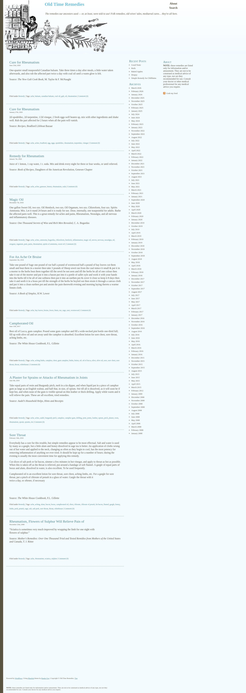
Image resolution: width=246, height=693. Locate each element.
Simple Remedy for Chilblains (143, 78)
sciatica (48, 559)
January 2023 (136, 127)
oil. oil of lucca (85, 360)
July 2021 (135, 180)
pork (16, 509)
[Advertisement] (65, 88)
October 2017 (136, 285)
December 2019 (137, 223)
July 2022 (135, 140)
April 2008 (135, 423)
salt (30, 509)
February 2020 (137, 216)
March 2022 (136, 154)
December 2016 (137, 318)
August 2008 (136, 410)
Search (173, 7)
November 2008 (137, 400)
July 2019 (135, 229)
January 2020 (136, 219)
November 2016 (137, 321)
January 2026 (136, 94)
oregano (12, 244)
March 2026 (136, 88)
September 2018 (138, 256)
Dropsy (134, 75)
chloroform (60, 240)
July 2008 (135, 413)
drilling (79, 418)
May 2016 (135, 341)
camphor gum (70, 418)
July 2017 (135, 295)
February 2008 (137, 430)
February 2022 (137, 157)
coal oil (57, 96)
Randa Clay (45, 678)
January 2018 (136, 275)
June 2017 (135, 298)
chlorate (77, 504)
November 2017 (137, 282)
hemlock (68, 240)
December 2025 (137, 98)
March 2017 (136, 308)
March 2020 (136, 213)
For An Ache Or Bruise (25, 257)
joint (84, 418)
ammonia (43, 240)
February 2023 (137, 124)
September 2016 (138, 328)
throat (17, 364)
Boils (133, 68)
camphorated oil (62, 504)
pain (25, 244)
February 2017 (137, 311)
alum (43, 504)
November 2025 (137, 101)
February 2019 (137, 239)
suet (68, 310)
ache (32, 96)
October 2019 (136, 226)
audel (42, 418)
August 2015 (136, 371)
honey (117, 504)
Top (76, 678)
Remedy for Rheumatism (26, 156)
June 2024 (135, 117)
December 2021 (137, 163)
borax (53, 504)
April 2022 (135, 150)
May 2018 (135, 262)
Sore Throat (17, 435)
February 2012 (137, 390)
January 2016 (136, 354)
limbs (71, 360)
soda (64, 186)
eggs (53, 143)
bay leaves (39, 310)
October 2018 (136, 252)
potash (21, 509)
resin (116, 418)
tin (32, 422)
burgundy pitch (51, 418)
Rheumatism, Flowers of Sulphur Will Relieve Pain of (46, 521)
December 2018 (137, 246)
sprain (21, 422)
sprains (27, 422)
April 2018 (135, 265)
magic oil (87, 240)
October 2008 (136, 404)
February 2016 (137, 351)
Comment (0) (83, 96)
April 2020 (135, 209)
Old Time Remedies (64, 4)
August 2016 (136, 331)
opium (100, 418)
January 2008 (136, 433)
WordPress (18, 678)
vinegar (85, 143)
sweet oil (61, 244)
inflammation (78, 240)
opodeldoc (59, 143)
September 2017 (138, 288)
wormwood (75, 310)
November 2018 (137, 249)
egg (49, 143)
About (173, 3)
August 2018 (136, 259)
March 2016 (136, 348)
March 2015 (136, 387)
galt (62, 96)
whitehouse (24, 364)
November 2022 (137, 131)
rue (60, 310)
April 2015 (135, 384)
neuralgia (108, 240)
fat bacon (99, 504)
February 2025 (137, 108)
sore (105, 360)
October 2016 (136, 325)
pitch (106, 418)
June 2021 (135, 183)
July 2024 (135, 114)
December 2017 (137, 279)
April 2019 (135, 233)
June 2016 (135, 338)
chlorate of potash (88, 504)
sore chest (111, 360)
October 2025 (136, 104)
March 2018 (136, 269)
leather (94, 418)
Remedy (22, 96)
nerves (94, 240)
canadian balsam (47, 96)
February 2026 (137, 91)
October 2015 (136, 364)
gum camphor (63, 360)
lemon (49, 186)
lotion (76, 360)
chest (55, 360)
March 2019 (136, 236)
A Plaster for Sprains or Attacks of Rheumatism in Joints (48, 377)
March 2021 (136, 190)
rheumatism (72, 96)
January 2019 (136, 242)
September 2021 (138, 173)
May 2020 (135, 206)
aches (37, 143)
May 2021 (135, 186)
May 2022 (135, 147)
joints (89, 418)
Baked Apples (137, 71)
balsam (37, 96)
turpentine (78, 143)
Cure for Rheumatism (24, 62)
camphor (49, 360)
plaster (111, 418)
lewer (51, 310)
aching (37, 504)
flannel (106, 504)
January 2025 (136, 111)
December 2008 (137, 397)
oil (66, 96)
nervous (101, 240)
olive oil (100, 360)
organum (19, 244)
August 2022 (136, 137)
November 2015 (137, 361)
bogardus (51, 240)
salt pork (36, 509)
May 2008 (135, 420)
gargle (112, 504)
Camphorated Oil (21, 323)
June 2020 (135, 203)
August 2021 (136, 177)
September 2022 (138, 134)
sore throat (44, 509)
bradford (43, 143)
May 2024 (135, 121)
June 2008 (135, 417)
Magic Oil (16, 199)
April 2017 (135, 305)
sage (64, 310)
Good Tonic (136, 65)
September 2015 (138, 367)
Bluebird (31, 678)
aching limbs (40, 360)
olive (94, 360)
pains (30, 244)
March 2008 (136, 427)
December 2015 (137, 358)
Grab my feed (171, 93)
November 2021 (137, 167)
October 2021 (136, 170)
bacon (48, 504)
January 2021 (136, 196)
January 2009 (136, 394)
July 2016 (135, 334)
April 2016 (135, 344)
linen (56, 310)
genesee (43, 186)
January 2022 (136, 160)
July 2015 (135, 374)
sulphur (54, 559)
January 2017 (136, 315)
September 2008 (138, 407)
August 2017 (136, 292)
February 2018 (137, 272)
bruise (46, 310)
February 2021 (137, 193)
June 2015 (135, 377)
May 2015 (135, 381)
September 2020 (138, 200)
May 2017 (135, 302)
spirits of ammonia (50, 244)
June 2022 (135, 144)
